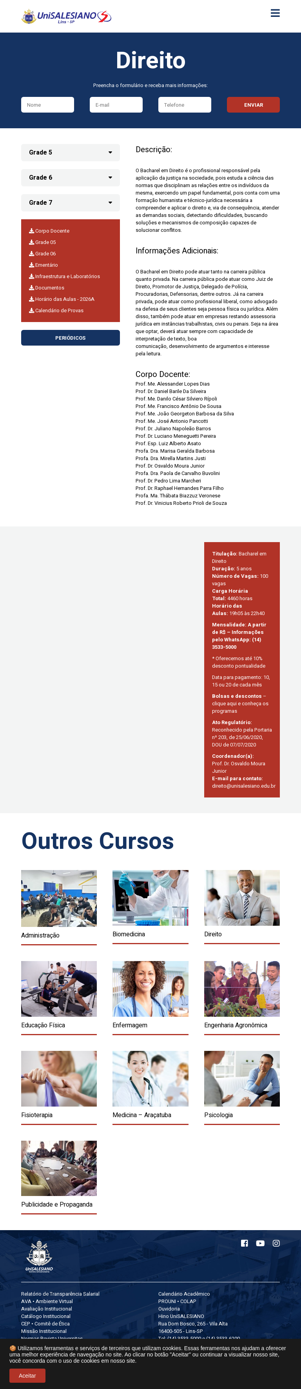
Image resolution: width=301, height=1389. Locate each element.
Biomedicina (128, 934)
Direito (213, 934)
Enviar (253, 105)
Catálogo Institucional (46, 1316)
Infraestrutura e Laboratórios (64, 276)
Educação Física (43, 1025)
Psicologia (218, 1115)
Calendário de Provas (56, 310)
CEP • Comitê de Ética (45, 1323)
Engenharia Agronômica (235, 1025)
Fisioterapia (37, 1115)
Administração (40, 935)
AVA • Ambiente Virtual (47, 1301)
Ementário (43, 265)
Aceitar (27, 1376)
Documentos (46, 287)
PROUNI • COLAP (177, 1301)
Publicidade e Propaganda (56, 1204)
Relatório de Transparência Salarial (60, 1294)
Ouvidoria (169, 1309)
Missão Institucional (44, 1331)
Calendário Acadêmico (184, 1294)
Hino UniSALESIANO (181, 1316)
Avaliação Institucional (46, 1309)
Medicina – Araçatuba (141, 1115)
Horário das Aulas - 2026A (61, 299)
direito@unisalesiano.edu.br (244, 786)
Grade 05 (42, 242)
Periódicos (70, 338)
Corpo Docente (49, 231)
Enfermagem (129, 1025)
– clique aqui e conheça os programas (240, 703)
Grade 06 (42, 253)
